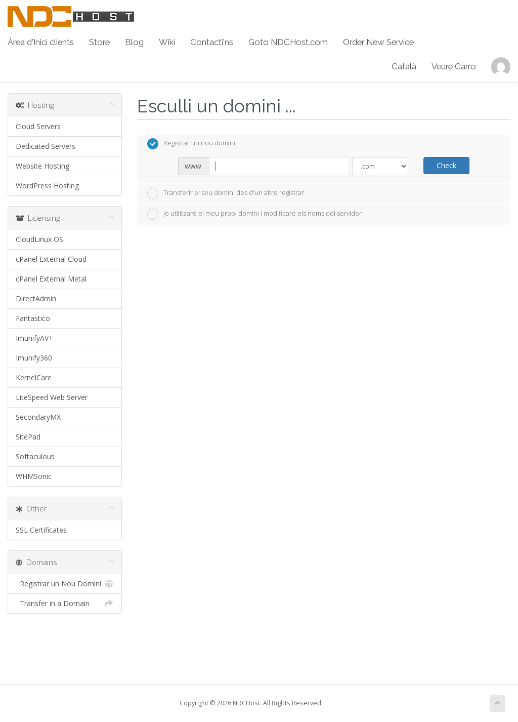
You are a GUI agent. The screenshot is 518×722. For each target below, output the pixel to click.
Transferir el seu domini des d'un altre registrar (225, 193)
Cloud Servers (38, 126)
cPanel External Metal (51, 279)
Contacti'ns (211, 42)
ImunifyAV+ (34, 338)
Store (99, 42)
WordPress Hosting (47, 185)
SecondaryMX (38, 417)
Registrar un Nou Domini (65, 584)
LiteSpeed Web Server (52, 397)
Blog (134, 42)
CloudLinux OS (39, 239)
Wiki (167, 42)
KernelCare (34, 377)
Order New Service (378, 42)
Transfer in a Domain (65, 603)
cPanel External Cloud (51, 259)
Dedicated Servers (45, 146)
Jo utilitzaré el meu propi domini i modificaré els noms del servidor (254, 214)
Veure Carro (453, 66)
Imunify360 (34, 358)
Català (404, 66)
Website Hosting (42, 166)
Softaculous (35, 456)
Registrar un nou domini (191, 143)
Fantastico (33, 318)
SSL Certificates (41, 530)
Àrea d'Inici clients (41, 42)
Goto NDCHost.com (288, 42)
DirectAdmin (36, 298)
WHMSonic (34, 476)
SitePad (28, 437)
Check (446, 165)
